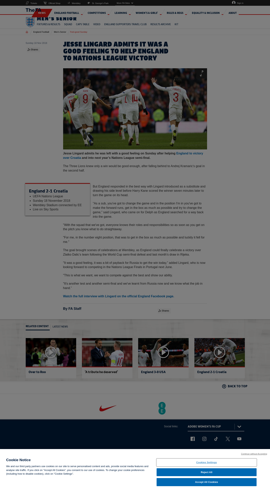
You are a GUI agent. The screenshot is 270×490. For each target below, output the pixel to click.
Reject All (206, 473)
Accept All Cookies (206, 483)
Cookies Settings (206, 464)
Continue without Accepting (254, 455)
